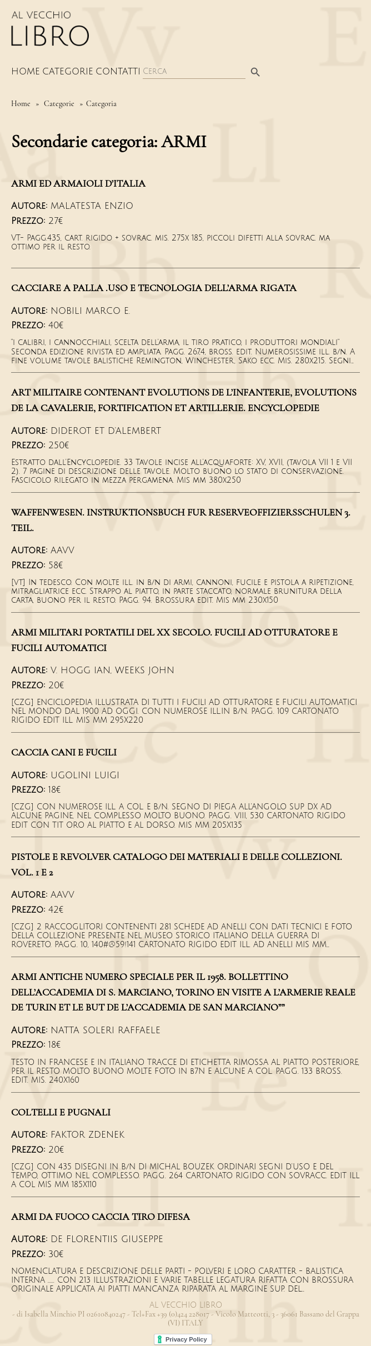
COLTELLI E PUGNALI (61, 1112)
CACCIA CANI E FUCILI (64, 752)
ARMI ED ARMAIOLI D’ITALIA (78, 183)
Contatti (118, 72)
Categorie (67, 72)
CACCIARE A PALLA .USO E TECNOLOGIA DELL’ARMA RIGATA (154, 288)
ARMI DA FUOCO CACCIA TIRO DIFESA (100, 1216)
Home (25, 72)
